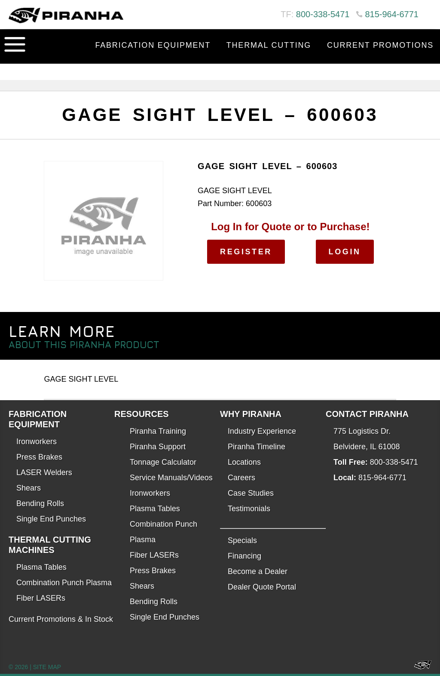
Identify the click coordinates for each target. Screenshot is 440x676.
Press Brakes (39, 457)
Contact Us (405, 66)
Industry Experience (262, 431)
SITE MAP (47, 667)
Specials (242, 540)
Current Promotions (380, 45)
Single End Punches (51, 519)
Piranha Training (158, 431)
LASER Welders (44, 472)
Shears (28, 488)
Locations (244, 462)
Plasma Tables (41, 567)
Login (345, 251)
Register (246, 251)
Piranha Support (158, 446)
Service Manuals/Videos (171, 477)
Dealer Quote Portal (262, 587)
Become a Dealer (257, 571)
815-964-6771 (392, 14)
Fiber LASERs (40, 598)
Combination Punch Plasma (64, 582)
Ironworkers (36, 441)
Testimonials (249, 508)
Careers (241, 477)
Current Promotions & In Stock (61, 619)
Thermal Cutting (268, 45)
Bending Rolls (40, 503)
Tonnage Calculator (163, 462)
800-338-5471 (323, 14)
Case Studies (251, 493)
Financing (244, 556)
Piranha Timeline (256, 446)
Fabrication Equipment (153, 45)
